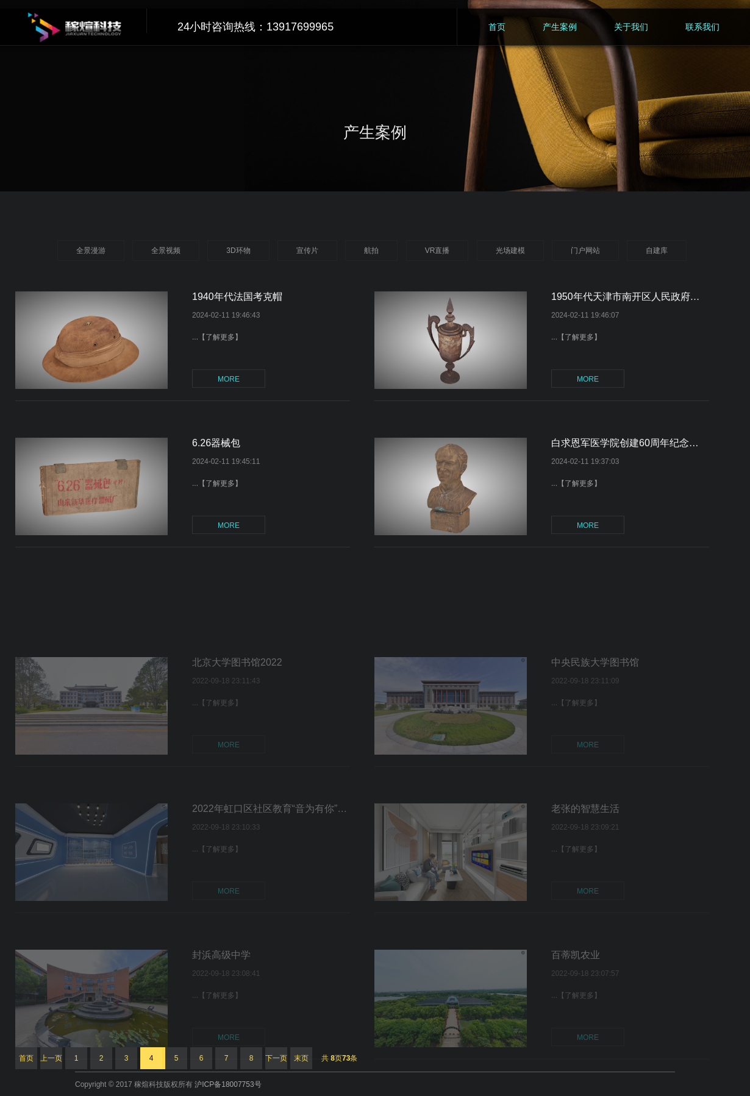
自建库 (657, 250)
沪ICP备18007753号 (228, 1084)
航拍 (371, 250)
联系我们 (702, 27)
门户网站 (585, 250)
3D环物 (238, 250)
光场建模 (510, 250)
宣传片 (307, 250)
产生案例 (560, 27)
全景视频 (165, 250)
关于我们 (631, 27)
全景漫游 (90, 250)
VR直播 (437, 250)
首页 (496, 27)
